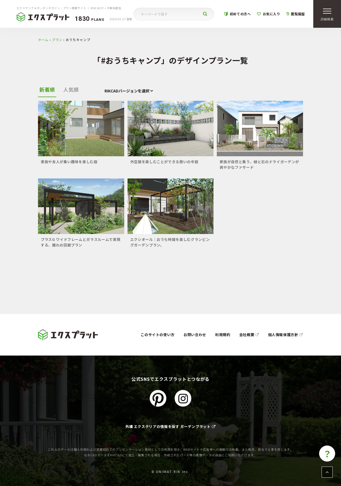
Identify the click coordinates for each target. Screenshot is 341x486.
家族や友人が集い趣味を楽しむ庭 (69, 161)
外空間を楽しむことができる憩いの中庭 (164, 161)
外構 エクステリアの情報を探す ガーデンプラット (170, 426)
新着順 (47, 89)
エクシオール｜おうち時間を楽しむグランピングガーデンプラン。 (170, 242)
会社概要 (249, 334)
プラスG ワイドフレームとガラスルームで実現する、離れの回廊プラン (80, 242)
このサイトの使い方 (158, 334)
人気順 (71, 89)
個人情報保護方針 (285, 334)
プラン (57, 39)
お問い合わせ (195, 334)
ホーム (43, 39)
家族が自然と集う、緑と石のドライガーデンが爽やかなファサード (259, 164)
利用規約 (222, 334)
